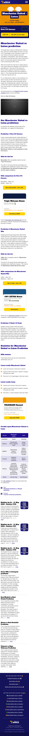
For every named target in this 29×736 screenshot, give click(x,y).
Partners (21, 727)
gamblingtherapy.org (20, 729)
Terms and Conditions (16, 726)
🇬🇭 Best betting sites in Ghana (14, 701)
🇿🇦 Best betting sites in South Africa (14, 709)
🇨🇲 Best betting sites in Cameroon (14, 715)
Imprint (10, 726)
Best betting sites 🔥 (14, 681)
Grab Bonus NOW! (14, 213)
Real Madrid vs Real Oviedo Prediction (8, 598)
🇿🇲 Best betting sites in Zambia (14, 712)
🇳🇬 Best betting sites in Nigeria (14, 695)
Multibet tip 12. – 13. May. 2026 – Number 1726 (10, 549)
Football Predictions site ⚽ (14, 678)
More (2, 519)
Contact (7, 727)
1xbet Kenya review (14, 315)
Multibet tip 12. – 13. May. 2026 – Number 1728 (10, 503)
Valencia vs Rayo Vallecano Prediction (8, 647)
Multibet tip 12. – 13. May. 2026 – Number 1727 (10, 525)
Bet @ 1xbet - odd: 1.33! (15, 283)
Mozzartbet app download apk (13, 220)
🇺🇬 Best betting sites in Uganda (14, 706)
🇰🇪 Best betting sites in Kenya (14, 698)
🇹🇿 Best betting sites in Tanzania (14, 704)
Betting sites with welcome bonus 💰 (14, 687)
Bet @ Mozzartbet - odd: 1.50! (14, 187)
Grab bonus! (14, 309)
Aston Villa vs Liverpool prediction (9, 572)
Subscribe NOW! (14, 417)
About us (11, 727)
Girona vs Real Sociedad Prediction (9, 623)
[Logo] (5, 2)
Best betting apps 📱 (14, 684)
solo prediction (7, 481)
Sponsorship (16, 727)
